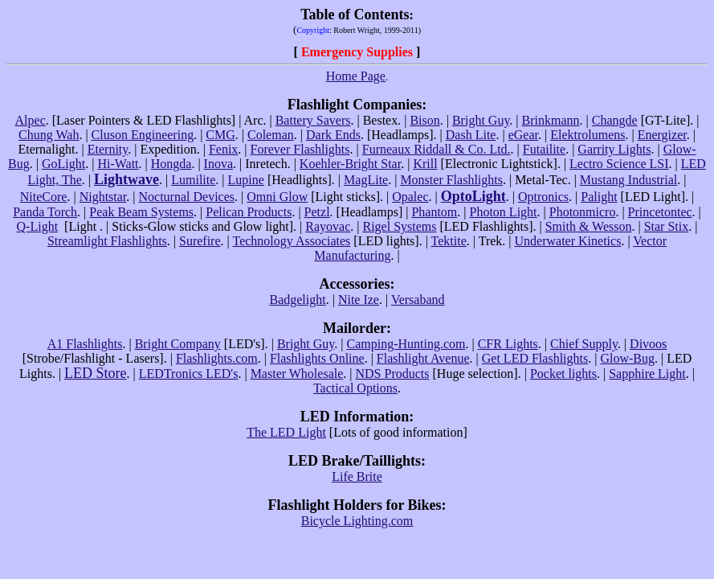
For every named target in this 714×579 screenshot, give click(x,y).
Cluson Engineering (143, 135)
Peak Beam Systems (141, 212)
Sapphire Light (647, 373)
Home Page (356, 76)
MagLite (366, 180)
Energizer (662, 135)
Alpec (30, 120)
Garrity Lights (614, 149)
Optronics (543, 196)
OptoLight (473, 196)
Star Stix (666, 226)
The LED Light (286, 432)
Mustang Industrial (628, 180)
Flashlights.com (217, 358)
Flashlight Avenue (423, 358)
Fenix (223, 149)
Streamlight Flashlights (107, 241)
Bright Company (178, 344)
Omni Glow (277, 196)
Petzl (317, 212)
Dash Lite (471, 135)
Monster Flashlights (451, 180)
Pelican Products (249, 212)
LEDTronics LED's (189, 373)
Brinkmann (551, 120)
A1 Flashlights (85, 344)
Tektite (449, 241)
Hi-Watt (117, 163)
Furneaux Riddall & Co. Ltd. (436, 149)
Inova (218, 163)
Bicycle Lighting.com (357, 521)
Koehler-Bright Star (350, 163)
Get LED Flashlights (535, 358)
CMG (220, 135)
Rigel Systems (399, 226)
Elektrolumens (587, 135)
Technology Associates (291, 241)
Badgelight (297, 299)
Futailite (544, 149)
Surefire (200, 241)
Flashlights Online (317, 358)
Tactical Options (355, 388)
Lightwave (126, 179)
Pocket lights (563, 373)
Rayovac (327, 226)
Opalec (410, 196)
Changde (615, 120)
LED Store (95, 373)
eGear (523, 135)
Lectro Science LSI (619, 163)
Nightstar (103, 196)
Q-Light (38, 226)
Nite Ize (358, 299)
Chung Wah (48, 135)
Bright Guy (480, 120)
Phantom (434, 212)
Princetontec (660, 212)
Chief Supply (584, 344)
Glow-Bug (627, 358)
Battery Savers (313, 120)
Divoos (648, 344)
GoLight (63, 163)
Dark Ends (333, 135)
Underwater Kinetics (568, 241)
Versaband (418, 299)
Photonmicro (582, 212)
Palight (599, 196)
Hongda (171, 163)
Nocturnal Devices (187, 196)
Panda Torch (45, 212)
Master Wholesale (297, 373)
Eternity (108, 149)
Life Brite (357, 476)
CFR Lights (508, 344)
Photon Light (503, 212)
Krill (425, 163)
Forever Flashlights (300, 149)
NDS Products (393, 373)
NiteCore (43, 196)
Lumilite (193, 180)
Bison (424, 120)
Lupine (246, 180)
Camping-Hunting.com (405, 344)
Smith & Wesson (588, 226)
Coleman (270, 135)
